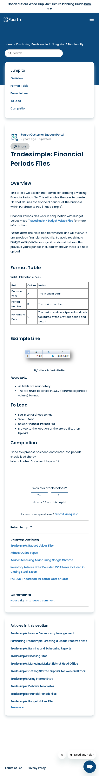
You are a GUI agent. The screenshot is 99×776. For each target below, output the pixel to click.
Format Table (19, 86)
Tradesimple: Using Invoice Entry (31, 679)
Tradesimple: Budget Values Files (32, 546)
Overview (16, 78)
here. (87, 4)
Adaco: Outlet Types (24, 553)
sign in (24, 600)
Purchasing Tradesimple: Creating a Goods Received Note (48, 641)
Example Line (19, 93)
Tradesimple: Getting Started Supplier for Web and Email (47, 671)
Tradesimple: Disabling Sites (28, 656)
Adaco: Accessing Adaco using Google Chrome (41, 560)
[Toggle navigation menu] (91, 19)
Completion (18, 108)
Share (20, 146)
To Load (15, 101)
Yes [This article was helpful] (39, 495)
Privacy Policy (37, 768)
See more (16, 707)
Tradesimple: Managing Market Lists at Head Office (44, 664)
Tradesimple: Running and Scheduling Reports (40, 648)
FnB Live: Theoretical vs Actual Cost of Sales (39, 579)
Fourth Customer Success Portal (42, 135)
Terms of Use (13, 768)
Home (8, 44)
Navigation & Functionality (67, 44)
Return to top (21, 527)
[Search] (34, 53)
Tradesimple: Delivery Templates (32, 686)
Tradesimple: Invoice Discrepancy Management (42, 633)
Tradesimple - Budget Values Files (50, 221)
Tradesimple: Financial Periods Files (33, 694)
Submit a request (66, 514)
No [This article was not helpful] (59, 495)
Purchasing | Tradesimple (32, 44)
